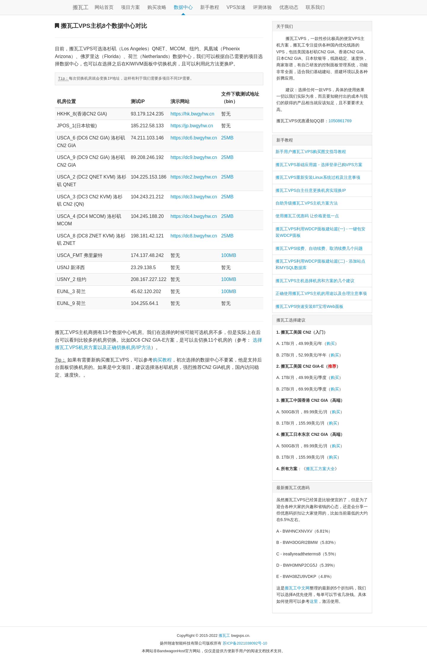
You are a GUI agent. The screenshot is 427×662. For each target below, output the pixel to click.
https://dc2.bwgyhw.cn (194, 176)
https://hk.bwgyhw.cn (192, 113)
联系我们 (315, 7)
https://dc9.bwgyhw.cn (194, 157)
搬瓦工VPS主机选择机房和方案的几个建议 (314, 280)
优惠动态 (288, 7)
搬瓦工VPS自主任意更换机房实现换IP (310, 190)
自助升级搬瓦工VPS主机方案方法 (306, 203)
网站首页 (104, 7)
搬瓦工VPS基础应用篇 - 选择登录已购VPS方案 (318, 164)
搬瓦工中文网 (297, 588)
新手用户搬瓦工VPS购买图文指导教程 (310, 151)
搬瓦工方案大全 (320, 468)
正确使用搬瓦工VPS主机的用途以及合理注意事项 (321, 293)
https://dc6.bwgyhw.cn (194, 137)
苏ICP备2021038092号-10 (245, 643)
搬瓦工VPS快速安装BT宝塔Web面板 (309, 306)
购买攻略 (156, 7)
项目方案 (130, 7)
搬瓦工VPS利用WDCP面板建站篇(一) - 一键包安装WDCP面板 (320, 232)
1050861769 (340, 120)
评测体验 (262, 7)
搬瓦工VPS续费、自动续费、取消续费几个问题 (319, 248)
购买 (330, 343)
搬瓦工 (81, 7)
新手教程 (209, 7)
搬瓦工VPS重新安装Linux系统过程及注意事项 (317, 177)
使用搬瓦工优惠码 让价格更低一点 (307, 215)
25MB (227, 137)
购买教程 (162, 359)
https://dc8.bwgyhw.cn (194, 235)
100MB (228, 255)
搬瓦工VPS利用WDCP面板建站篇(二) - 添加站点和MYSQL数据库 (320, 264)
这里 (314, 601)
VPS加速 (236, 7)
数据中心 (183, 7)
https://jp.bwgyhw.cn (192, 125)
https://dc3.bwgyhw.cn (194, 196)
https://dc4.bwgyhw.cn (194, 216)
